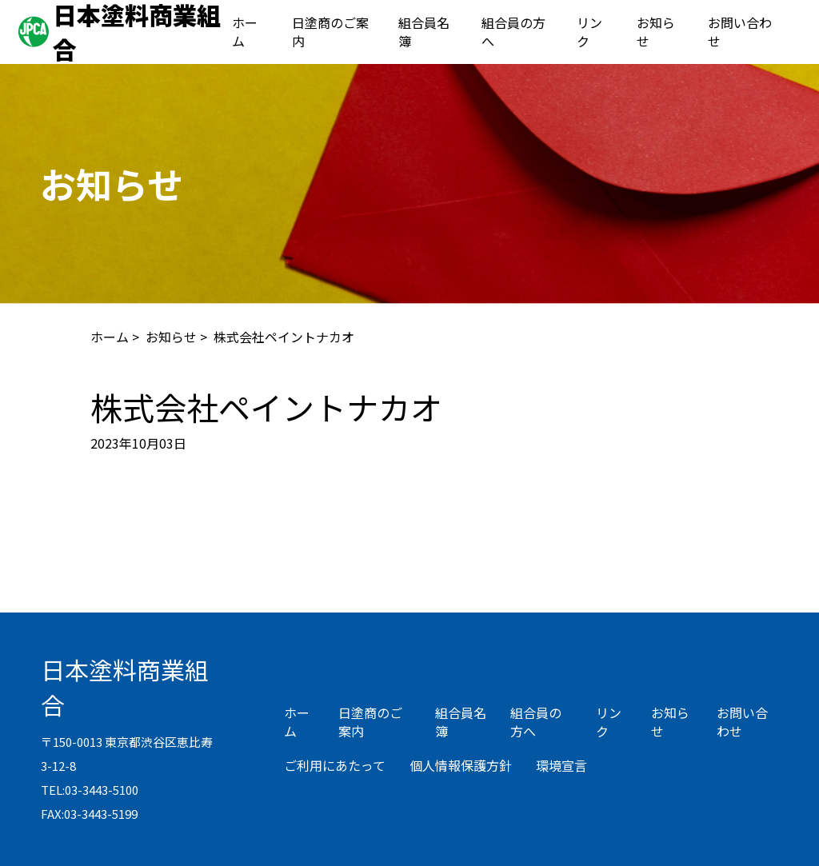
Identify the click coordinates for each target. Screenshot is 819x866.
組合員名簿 (423, 31)
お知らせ (656, 31)
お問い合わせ (740, 31)
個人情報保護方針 (461, 765)
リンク (589, 31)
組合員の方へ (513, 31)
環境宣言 (561, 765)
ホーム (245, 31)
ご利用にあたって (335, 765)
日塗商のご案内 (330, 31)
